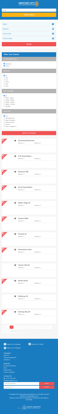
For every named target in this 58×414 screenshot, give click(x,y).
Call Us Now (29, 15)
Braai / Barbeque (9, 120)
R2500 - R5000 (9, 100)
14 (4, 331)
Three (6, 82)
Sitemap (12, 398)
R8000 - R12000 (9, 104)
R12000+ (7, 106)
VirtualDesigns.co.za (32, 396)
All (5, 75)
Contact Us (7, 359)
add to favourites (15, 141)
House (6, 66)
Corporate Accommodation (40, 398)
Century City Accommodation (23, 398)
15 (8, 331)
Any (29, 116)
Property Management (10, 357)
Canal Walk (29, 399)
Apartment (7, 64)
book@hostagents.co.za (10, 380)
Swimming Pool (9, 118)
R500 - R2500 (8, 98)
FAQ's (5, 368)
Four (6, 84)
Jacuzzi (7, 124)
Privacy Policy (8, 370)
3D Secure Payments (10, 365)
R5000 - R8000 (9, 102)
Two (6, 80)
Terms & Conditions (9, 372)
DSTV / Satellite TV (10, 126)
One (6, 78)
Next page (14, 331)
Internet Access (9, 122)
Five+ (6, 86)
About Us (6, 355)
